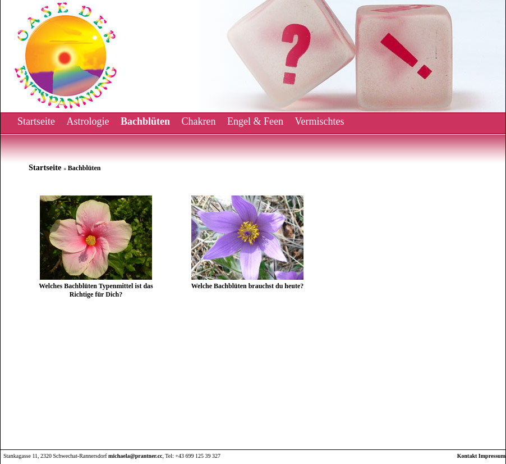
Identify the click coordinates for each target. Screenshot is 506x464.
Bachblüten (145, 121)
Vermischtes (319, 121)
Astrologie (87, 121)
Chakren (199, 121)
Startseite (36, 121)
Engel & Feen (255, 121)
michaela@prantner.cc (135, 456)
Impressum (492, 456)
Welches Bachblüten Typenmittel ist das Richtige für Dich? (96, 290)
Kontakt (467, 456)
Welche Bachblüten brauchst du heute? (247, 286)
